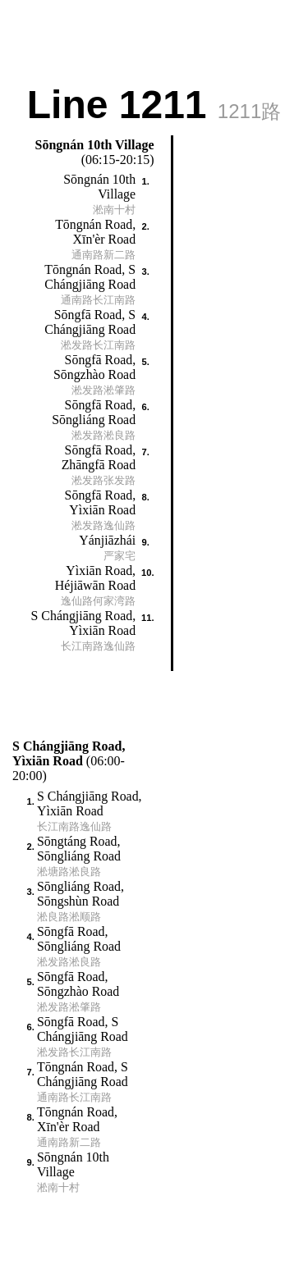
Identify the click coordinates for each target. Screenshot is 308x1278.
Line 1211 (154, 103)
